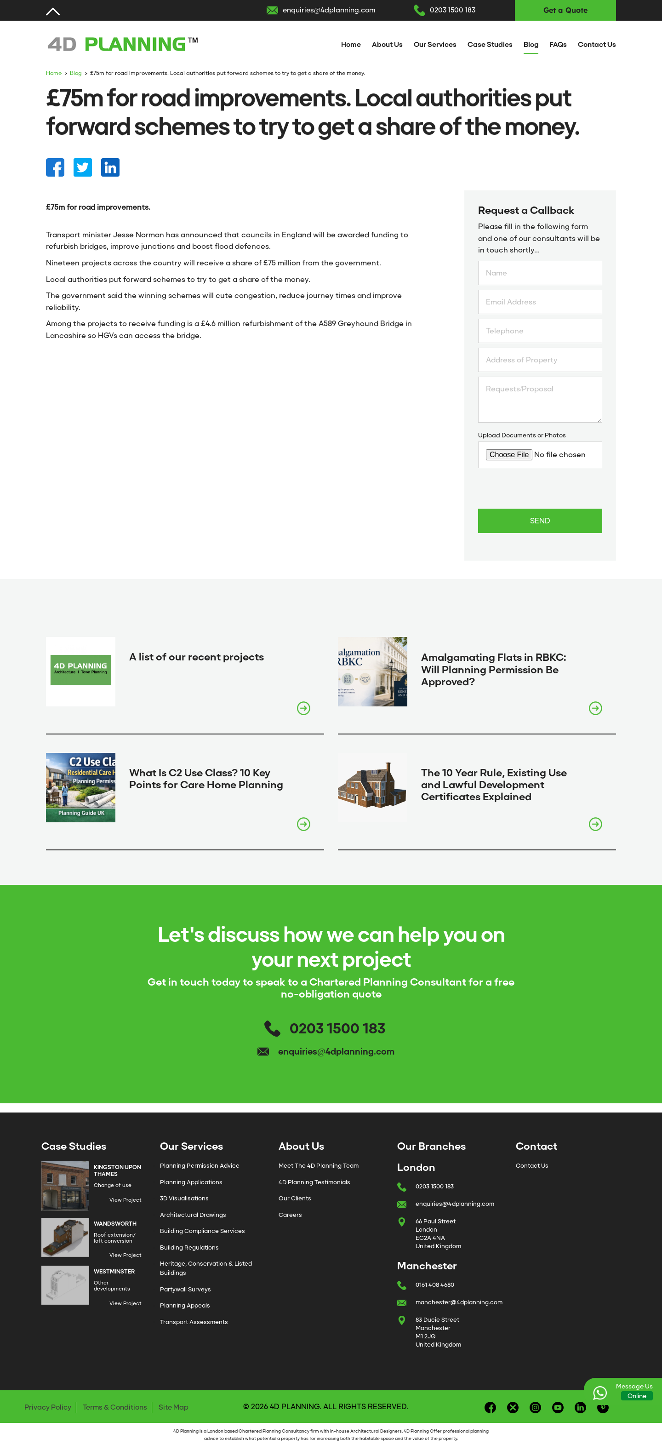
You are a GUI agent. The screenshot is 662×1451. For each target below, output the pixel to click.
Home (351, 44)
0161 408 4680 (435, 1284)
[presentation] (548, 491)
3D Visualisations (184, 1198)
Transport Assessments (194, 1322)
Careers (290, 1214)
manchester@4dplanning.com (459, 1302)
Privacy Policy (47, 1407)
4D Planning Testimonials (314, 1182)
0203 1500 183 (452, 10)
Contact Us (597, 44)
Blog (531, 44)
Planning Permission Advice (200, 1165)
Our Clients (295, 1198)
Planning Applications (191, 1182)
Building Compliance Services (202, 1230)
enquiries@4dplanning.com (329, 10)
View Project (125, 1200)
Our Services (435, 44)
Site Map (173, 1407)
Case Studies (490, 44)
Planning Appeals (185, 1305)
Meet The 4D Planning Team (319, 1165)
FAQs (558, 44)
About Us (387, 44)
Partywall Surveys (185, 1289)
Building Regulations (189, 1247)
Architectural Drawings (193, 1214)
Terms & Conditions (115, 1407)
